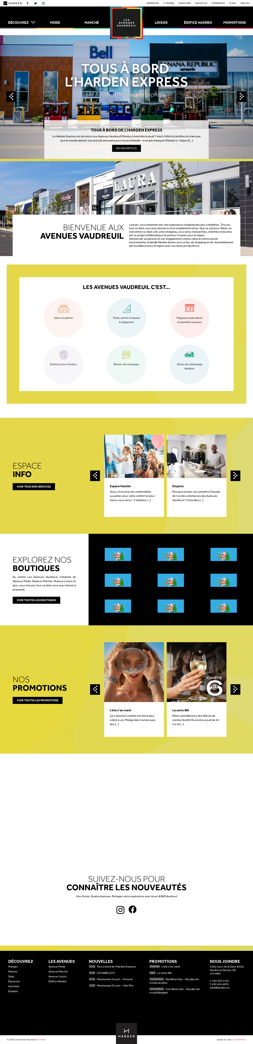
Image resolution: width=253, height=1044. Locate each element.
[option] (126, 97)
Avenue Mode (56, 966)
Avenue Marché (58, 971)
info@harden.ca (219, 987)
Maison (12, 971)
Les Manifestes (239, 1039)
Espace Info (185, 3)
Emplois (13, 991)
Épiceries (14, 981)
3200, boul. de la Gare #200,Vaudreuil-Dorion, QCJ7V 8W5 (227, 970)
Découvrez (21, 22)
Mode (55, 22)
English (245, 3)
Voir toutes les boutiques (36, 600)
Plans (232, 3)
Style (11, 976)
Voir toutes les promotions (37, 700)
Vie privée (41, 1039)
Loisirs (161, 22)
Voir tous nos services (34, 486)
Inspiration (153, 3)
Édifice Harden (198, 22)
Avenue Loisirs (57, 976)
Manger (13, 966)
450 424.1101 (220, 980)
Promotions (234, 22)
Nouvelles (201, 3)
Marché (92, 22)
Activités (13, 986)
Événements (218, 3)
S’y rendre (168, 3)
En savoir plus (126, 148)
